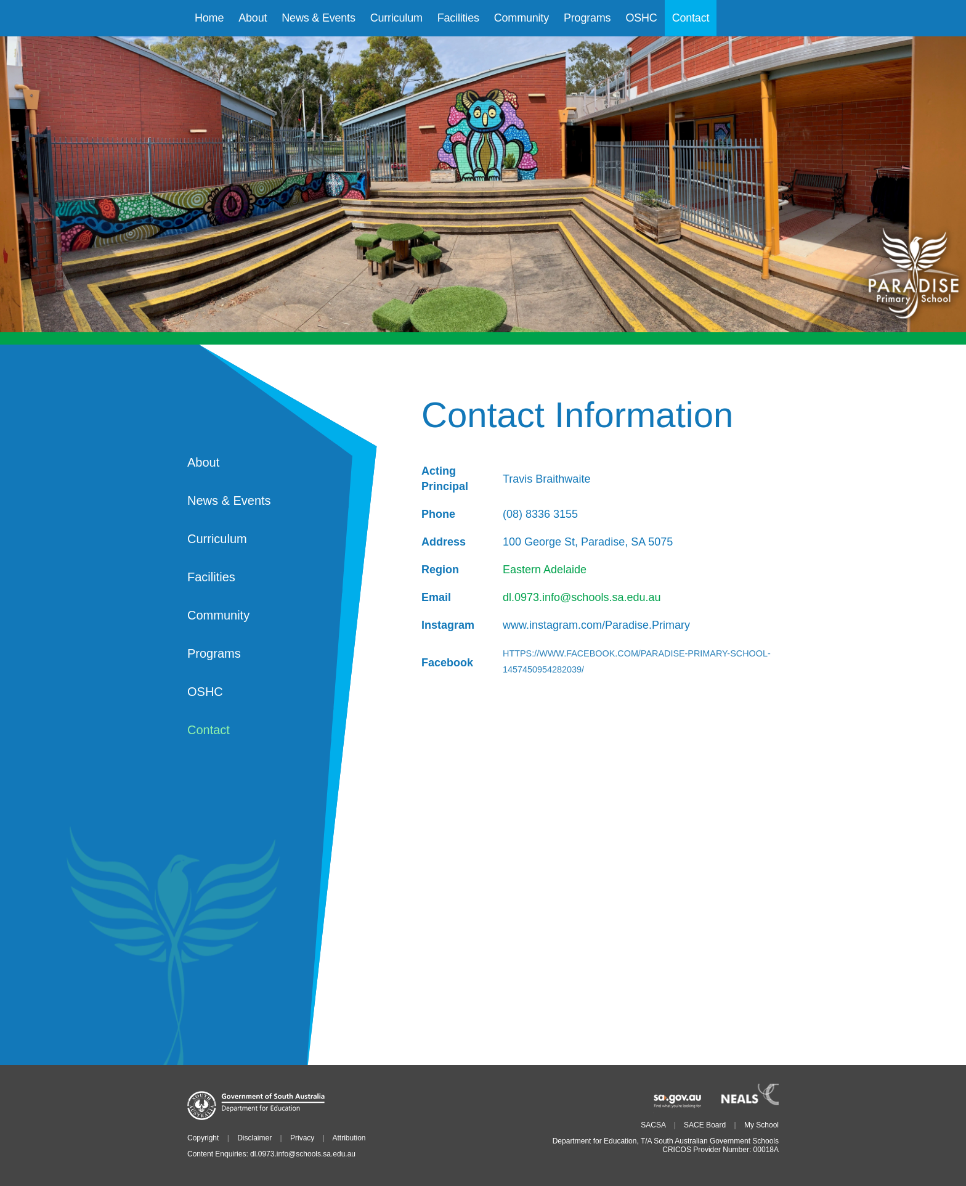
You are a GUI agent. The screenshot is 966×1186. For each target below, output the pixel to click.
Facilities (211, 577)
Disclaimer (254, 1138)
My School (761, 1125)
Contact (208, 730)
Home (209, 18)
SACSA (653, 1125)
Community (218, 615)
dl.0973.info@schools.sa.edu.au (581, 597)
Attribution (348, 1138)
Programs (214, 653)
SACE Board (705, 1125)
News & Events (229, 500)
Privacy (302, 1138)
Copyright (203, 1138)
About (203, 462)
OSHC (205, 691)
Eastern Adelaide (544, 569)
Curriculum (217, 539)
